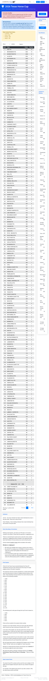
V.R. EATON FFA (10, 101)
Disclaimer (40, 679)
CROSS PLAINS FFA (11, 294)
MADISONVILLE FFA (11, 133)
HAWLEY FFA (10, 271)
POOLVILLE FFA (10, 466)
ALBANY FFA (10, 194)
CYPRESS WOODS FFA (12, 65)
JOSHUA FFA (10, 391)
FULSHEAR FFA (10, 113)
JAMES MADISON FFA (12, 416)
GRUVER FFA (10, 344)
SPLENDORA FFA (11, 244)
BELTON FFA (10, 176)
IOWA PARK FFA (10, 357)
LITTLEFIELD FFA (11, 394)
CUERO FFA (9, 83)
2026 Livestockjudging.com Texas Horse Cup (23, 9)
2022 (41, 54)
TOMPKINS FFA (10, 396)
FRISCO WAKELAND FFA (12, 317)
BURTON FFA (10, 61)
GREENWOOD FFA (11, 74)
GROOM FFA (10, 407)
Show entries (9, 44)
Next (32, 507)
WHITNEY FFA (10, 260)
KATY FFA (9, 455)
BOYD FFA (9, 219)
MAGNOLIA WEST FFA (12, 63)
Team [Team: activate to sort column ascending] (8, 47)
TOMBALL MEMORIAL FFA (13, 280)
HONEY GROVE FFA (11, 348)
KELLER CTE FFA (11, 72)
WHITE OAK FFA (10, 335)
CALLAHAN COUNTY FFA (13, 450)
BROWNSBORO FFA (11, 51)
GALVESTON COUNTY (12, 462)
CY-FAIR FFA (10, 119)
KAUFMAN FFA (10, 351)
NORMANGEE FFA (11, 500)
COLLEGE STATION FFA (12, 403)
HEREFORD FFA (10, 400)
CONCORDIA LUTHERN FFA (13, 475)
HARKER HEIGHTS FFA (12, 459)
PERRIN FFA (10, 366)
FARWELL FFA (10, 360)
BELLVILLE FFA (10, 117)
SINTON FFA (10, 262)
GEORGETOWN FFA (11, 54)
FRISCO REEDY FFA (11, 81)
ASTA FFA (9, 92)
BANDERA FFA (10, 199)
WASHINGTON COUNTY (12, 190)
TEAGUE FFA (10, 292)
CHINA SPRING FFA (11, 323)
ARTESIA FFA (10, 326)
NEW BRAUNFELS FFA (12, 328)
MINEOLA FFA (10, 253)
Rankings (8, 9)
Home (3, 9)
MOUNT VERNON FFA (12, 339)
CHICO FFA (9, 448)
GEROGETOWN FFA (11, 419)
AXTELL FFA (10, 131)
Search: (27, 44)
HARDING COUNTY (11, 430)
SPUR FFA (9, 387)
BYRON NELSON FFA (11, 468)
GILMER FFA (10, 303)
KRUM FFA (9, 110)
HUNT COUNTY (10, 106)
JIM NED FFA (10, 79)
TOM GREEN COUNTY (12, 172)
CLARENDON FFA (11, 362)
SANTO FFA (9, 142)
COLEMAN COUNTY (11, 126)
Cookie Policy (45, 679)
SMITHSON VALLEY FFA (12, 158)
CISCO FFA (9, 187)
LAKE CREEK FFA (11, 249)
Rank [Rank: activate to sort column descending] (4, 47)
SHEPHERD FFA (10, 464)
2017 (41, 84)
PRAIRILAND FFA (11, 274)
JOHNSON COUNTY (11, 90)
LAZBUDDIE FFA (10, 342)
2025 (41, 37)
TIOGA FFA (9, 353)
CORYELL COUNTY (11, 398)
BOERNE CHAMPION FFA (12, 210)
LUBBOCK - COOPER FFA (12, 412)
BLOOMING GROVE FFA (12, 471)
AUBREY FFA (10, 178)
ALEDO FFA (9, 477)
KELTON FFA (10, 389)
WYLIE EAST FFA (11, 414)
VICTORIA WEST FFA (11, 491)
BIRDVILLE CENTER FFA (12, 197)
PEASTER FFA (10, 203)
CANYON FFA (10, 115)
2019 (41, 72)
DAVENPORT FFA (11, 332)
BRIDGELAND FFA (11, 217)
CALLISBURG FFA (11, 504)
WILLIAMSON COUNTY (12, 108)
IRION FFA (9, 409)
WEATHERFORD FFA (11, 312)
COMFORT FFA (10, 434)
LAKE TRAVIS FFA (11, 212)
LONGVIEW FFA (10, 425)
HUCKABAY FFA (10, 224)
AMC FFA (9, 49)
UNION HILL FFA (10, 138)
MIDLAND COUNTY (11, 269)
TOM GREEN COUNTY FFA (13, 296)
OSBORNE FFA (10, 453)
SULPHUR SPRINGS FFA (12, 337)
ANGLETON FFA (10, 185)
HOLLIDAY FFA (10, 183)
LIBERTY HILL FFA (11, 380)
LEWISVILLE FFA (11, 251)
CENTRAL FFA (10, 432)
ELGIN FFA (9, 153)
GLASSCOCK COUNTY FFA (13, 364)
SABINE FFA (10, 439)
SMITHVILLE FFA (11, 201)
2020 (41, 64)
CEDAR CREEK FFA (11, 95)
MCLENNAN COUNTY (12, 215)
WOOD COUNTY (10, 298)
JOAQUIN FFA (10, 226)
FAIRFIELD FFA (10, 382)
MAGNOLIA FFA (10, 165)
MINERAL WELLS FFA (12, 181)
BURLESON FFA (10, 369)
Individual (42, 14)
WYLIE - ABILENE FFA (12, 233)
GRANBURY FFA (10, 428)
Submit (42, 27)
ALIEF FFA (9, 421)
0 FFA (8, 264)
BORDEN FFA (10, 221)
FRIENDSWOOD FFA (11, 70)
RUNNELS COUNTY (11, 85)
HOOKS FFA (9, 308)
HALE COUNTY (10, 457)
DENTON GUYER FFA (11, 310)
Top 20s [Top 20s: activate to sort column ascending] (31, 47)
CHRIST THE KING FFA (12, 486)
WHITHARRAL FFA (11, 314)
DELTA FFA (9, 301)
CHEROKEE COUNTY (11, 124)
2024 (41, 41)
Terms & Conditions (43, 677)
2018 (41, 77)
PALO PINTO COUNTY (12, 437)
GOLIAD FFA (10, 140)
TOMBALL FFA (10, 88)
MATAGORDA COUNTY (12, 149)
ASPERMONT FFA (11, 423)
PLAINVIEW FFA (10, 378)
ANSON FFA (10, 230)
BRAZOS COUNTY (11, 192)
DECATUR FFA (10, 163)
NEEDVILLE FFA (10, 67)
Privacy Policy (36, 677)
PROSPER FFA (10, 355)
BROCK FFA (9, 135)
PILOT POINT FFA (11, 237)
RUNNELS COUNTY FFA (12, 267)
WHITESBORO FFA (11, 58)
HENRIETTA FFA (10, 258)
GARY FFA (9, 495)
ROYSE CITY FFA (11, 156)
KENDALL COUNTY (11, 99)
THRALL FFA (10, 289)
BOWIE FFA (9, 493)
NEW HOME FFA (10, 97)
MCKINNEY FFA (10, 502)
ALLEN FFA (9, 56)
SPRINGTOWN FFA (11, 169)
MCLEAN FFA (10, 208)
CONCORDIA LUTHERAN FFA (13, 276)
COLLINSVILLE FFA (11, 376)
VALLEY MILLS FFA (11, 235)
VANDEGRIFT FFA (11, 255)
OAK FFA (9, 330)
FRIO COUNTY (10, 405)
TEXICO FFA (10, 285)
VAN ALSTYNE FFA (11, 242)
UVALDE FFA (10, 287)
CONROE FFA (10, 122)
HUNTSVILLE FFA (11, 489)
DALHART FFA (10, 443)
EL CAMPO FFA (10, 129)
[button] (29, 2)
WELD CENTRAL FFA (11, 480)
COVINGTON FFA (11, 240)
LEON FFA (9, 104)
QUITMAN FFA (10, 346)
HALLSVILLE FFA (11, 283)
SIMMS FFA (9, 206)
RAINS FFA (9, 498)
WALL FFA (9, 174)
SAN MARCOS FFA (11, 228)
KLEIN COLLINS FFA (11, 385)
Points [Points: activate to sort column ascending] (26, 47)
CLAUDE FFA (10, 373)
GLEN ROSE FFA (10, 473)
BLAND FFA (9, 446)
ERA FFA (9, 76)
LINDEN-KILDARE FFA (12, 441)
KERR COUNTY (10, 371)
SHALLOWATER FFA (11, 160)
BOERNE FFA (10, 321)
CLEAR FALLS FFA (11, 144)
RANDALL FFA (10, 147)
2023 (41, 48)
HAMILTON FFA (10, 278)
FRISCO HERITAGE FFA (12, 246)
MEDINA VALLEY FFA (12, 151)
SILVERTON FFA (10, 305)
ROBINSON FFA (10, 319)
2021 (41, 58)
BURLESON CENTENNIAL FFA (13, 167)
